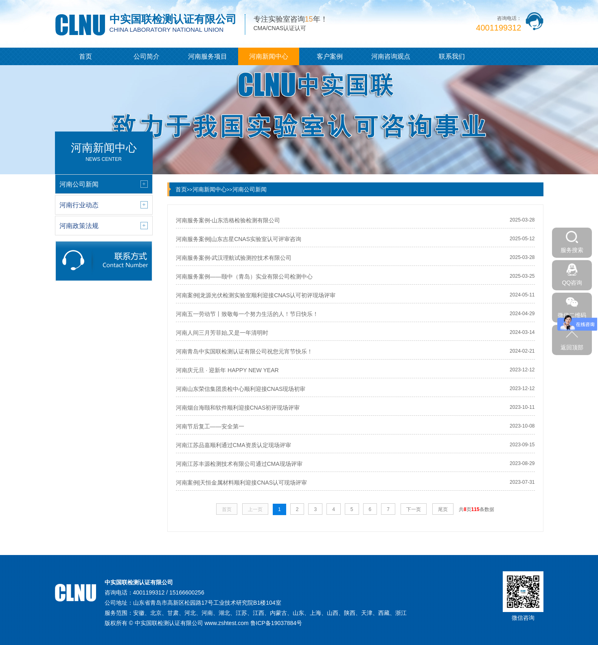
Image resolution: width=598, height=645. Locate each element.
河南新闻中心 (268, 56)
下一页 (413, 509)
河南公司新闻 (249, 189)
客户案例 (330, 56)
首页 (85, 56)
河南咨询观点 (390, 56)
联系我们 (452, 56)
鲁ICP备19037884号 (276, 623)
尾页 (443, 509)
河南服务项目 (207, 56)
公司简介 (147, 56)
